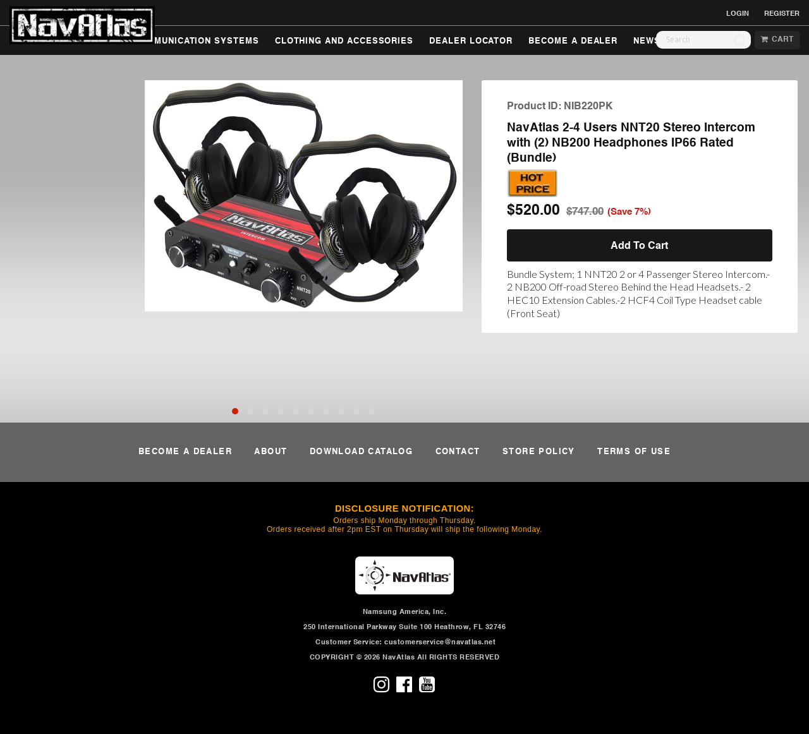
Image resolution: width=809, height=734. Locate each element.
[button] (235, 411)
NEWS (646, 41)
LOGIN (737, 14)
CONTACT (457, 452)
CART (777, 40)
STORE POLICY (538, 452)
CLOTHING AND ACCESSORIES (344, 41)
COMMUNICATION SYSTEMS (196, 41)
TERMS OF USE (634, 452)
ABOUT (270, 452)
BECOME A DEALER (572, 41)
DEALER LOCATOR (471, 41)
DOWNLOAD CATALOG (361, 452)
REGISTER (782, 14)
